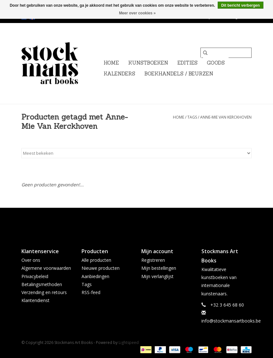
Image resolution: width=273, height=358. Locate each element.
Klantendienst (35, 300)
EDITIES (187, 63)
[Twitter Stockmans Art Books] (136, 222)
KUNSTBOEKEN (148, 63)
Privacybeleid (34, 276)
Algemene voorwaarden (46, 268)
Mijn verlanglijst (157, 276)
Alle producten (96, 260)
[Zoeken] (226, 53)
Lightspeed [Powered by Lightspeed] (129, 342)
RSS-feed (91, 292)
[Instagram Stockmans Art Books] (148, 222)
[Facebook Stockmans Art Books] (125, 222)
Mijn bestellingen (158, 268)
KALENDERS (119, 74)
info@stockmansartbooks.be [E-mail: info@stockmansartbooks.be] (231, 321)
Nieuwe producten (101, 268)
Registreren (153, 260)
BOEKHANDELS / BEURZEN (178, 74)
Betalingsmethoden (41, 284)
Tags (192, 117)
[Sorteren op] (136, 153)
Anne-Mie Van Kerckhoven (226, 117)
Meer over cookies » (137, 13)
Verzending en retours (44, 292)
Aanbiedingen (95, 276)
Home (111, 63)
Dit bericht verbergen (240, 5)
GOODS (216, 63)
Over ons (30, 260)
